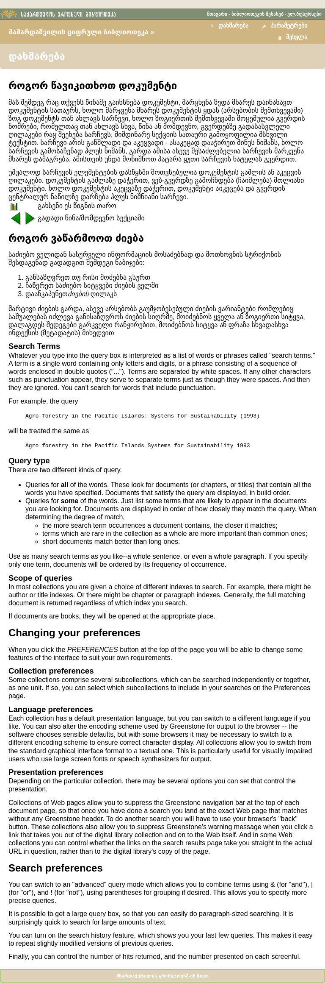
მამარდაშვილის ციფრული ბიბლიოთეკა (79, 32)
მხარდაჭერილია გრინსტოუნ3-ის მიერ (162, 975)
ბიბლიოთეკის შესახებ (257, 14)
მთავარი (217, 14)
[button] (285, 26)
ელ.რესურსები (304, 14)
